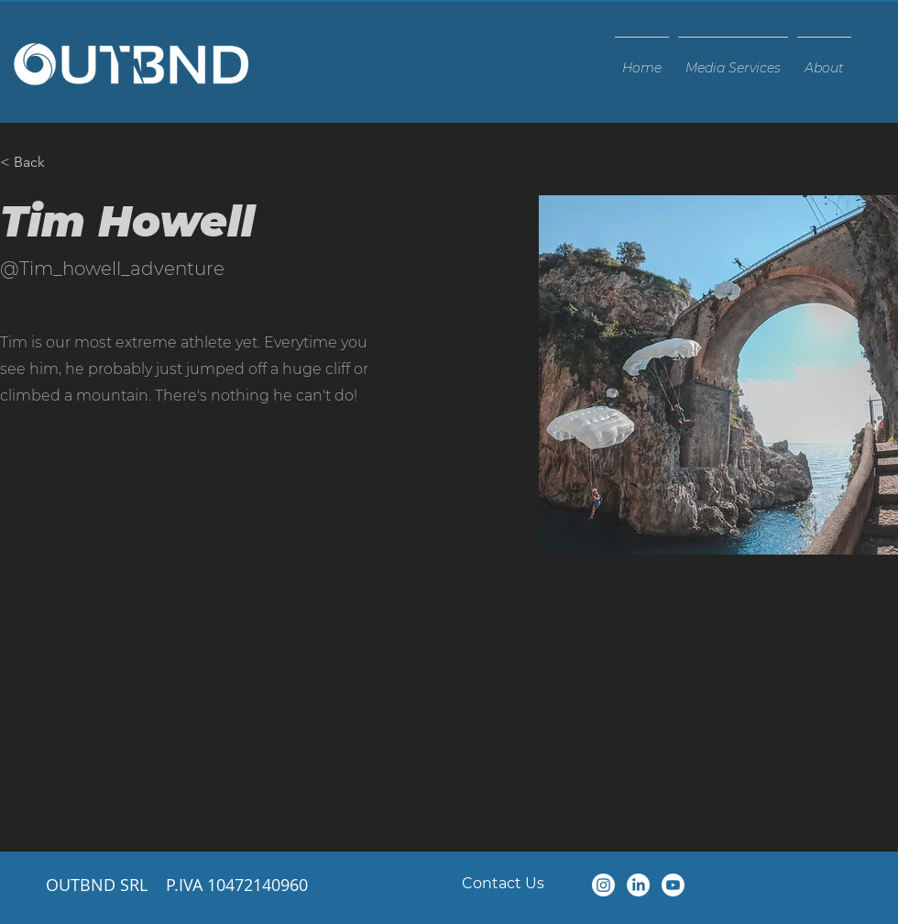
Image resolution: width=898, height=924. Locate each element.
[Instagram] (603, 885)
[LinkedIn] (638, 885)
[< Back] (36, 162)
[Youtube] (673, 885)
